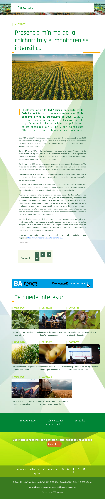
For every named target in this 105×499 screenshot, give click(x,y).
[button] (37, 254)
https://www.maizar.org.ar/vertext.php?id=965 (45, 238)
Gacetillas (80, 420)
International (52, 424)
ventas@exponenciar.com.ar (40, 487)
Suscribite (54, 444)
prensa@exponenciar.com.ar (65, 487)
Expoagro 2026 (28, 420)
